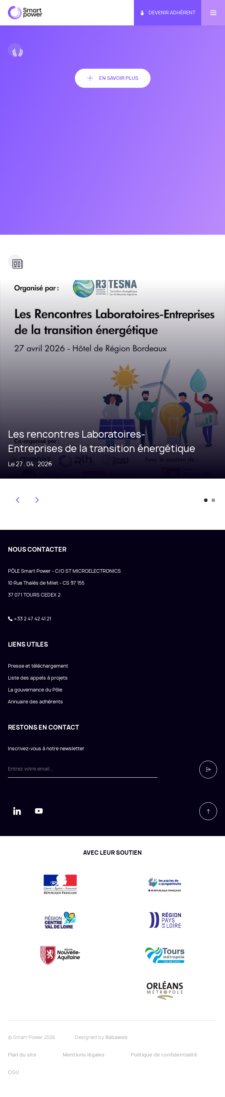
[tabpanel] (112, 379)
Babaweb (116, 1037)
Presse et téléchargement (38, 666)
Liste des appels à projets (38, 678)
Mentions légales (84, 1055)
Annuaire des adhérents (35, 701)
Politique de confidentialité (164, 1055)
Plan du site (22, 1055)
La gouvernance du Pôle (35, 690)
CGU (13, 1072)
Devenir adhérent (167, 13)
